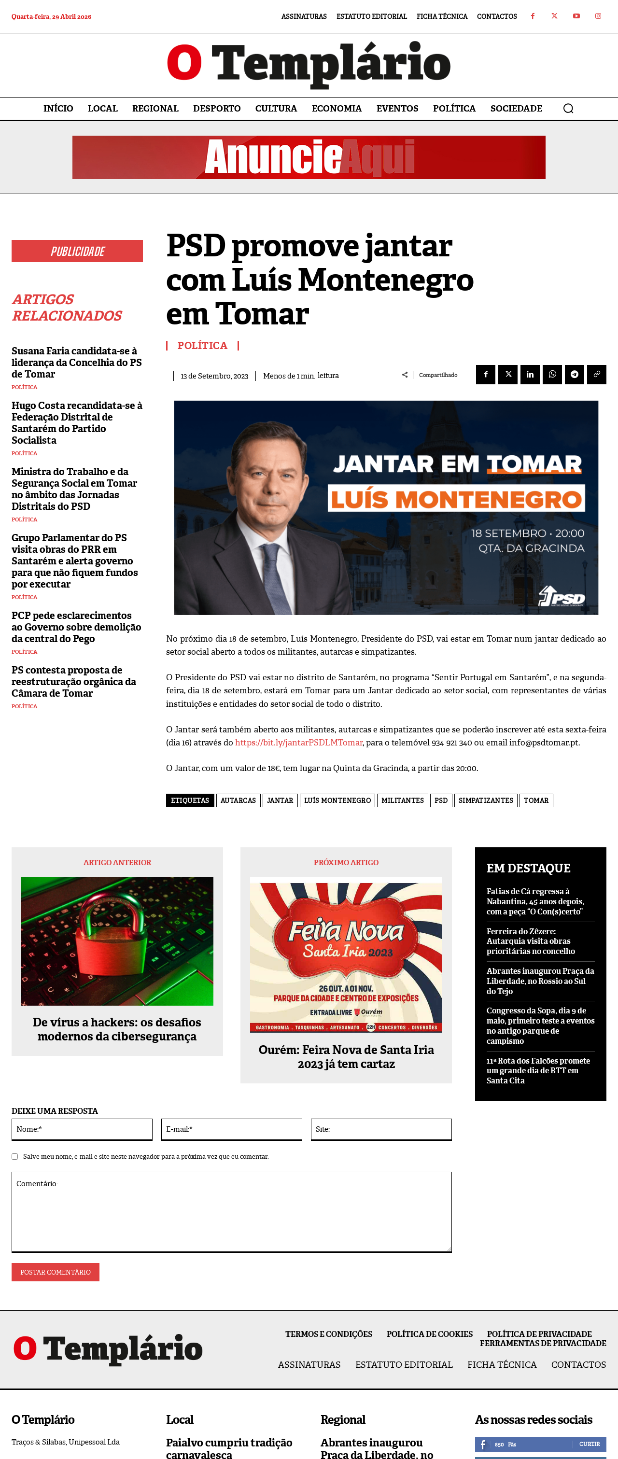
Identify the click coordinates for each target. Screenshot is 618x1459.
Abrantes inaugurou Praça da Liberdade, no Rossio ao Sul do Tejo (540, 981)
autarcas (238, 801)
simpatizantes (486, 801)
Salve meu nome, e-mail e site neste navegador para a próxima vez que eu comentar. (146, 1156)
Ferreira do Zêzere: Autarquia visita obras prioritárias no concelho (531, 941)
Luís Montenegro (337, 801)
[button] (568, 108)
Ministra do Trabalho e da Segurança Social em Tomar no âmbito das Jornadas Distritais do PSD (74, 489)
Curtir (589, 1444)
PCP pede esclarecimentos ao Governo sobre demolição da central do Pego (76, 627)
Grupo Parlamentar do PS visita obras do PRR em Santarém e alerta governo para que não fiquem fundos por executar (75, 561)
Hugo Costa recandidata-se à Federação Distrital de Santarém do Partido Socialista (77, 423)
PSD (441, 801)
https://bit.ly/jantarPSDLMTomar (299, 743)
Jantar (280, 801)
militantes (402, 801)
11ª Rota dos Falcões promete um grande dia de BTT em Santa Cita (538, 1071)
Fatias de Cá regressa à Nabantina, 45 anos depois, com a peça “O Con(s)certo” (535, 901)
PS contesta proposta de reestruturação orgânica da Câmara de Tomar (74, 682)
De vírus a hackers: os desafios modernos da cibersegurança (117, 1030)
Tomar (536, 801)
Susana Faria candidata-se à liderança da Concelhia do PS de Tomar (77, 362)
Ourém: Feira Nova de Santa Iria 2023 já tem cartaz (346, 1057)
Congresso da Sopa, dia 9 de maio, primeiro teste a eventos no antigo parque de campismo (541, 1026)
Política (24, 387)
